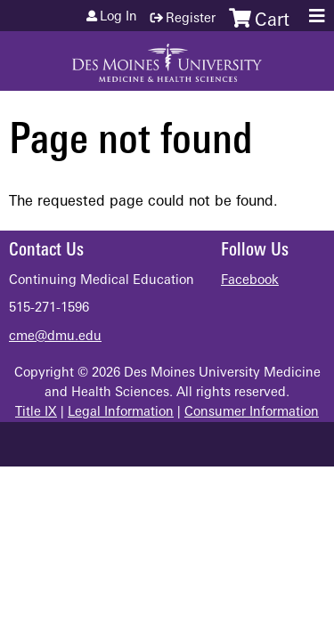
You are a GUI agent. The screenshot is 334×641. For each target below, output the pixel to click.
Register (191, 19)
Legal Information (121, 412)
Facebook (250, 281)
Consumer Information (251, 412)
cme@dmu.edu (55, 337)
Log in (118, 18)
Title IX (36, 412)
